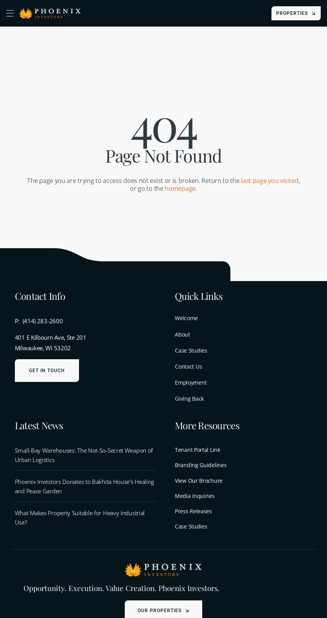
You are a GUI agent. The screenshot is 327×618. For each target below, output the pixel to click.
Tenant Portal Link (197, 449)
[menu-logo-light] (163, 565)
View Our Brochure (199, 480)
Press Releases (193, 511)
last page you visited (269, 180)
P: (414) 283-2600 (39, 321)
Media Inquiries (195, 496)
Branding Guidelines (200, 465)
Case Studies (191, 526)
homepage (180, 188)
